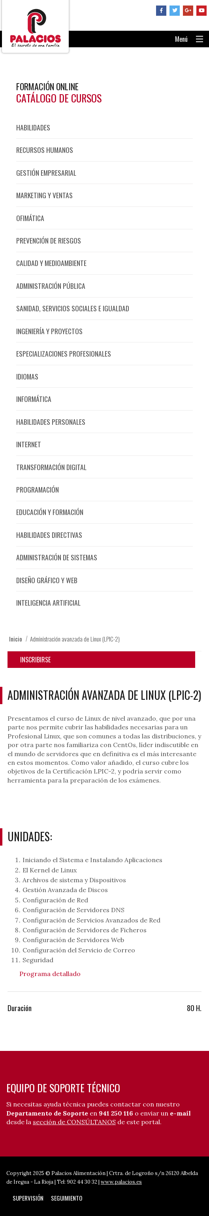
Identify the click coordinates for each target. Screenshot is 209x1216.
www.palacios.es (121, 1182)
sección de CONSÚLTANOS (74, 1122)
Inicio (15, 638)
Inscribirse (35, 659)
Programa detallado (50, 974)
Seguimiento (66, 1198)
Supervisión (28, 1198)
